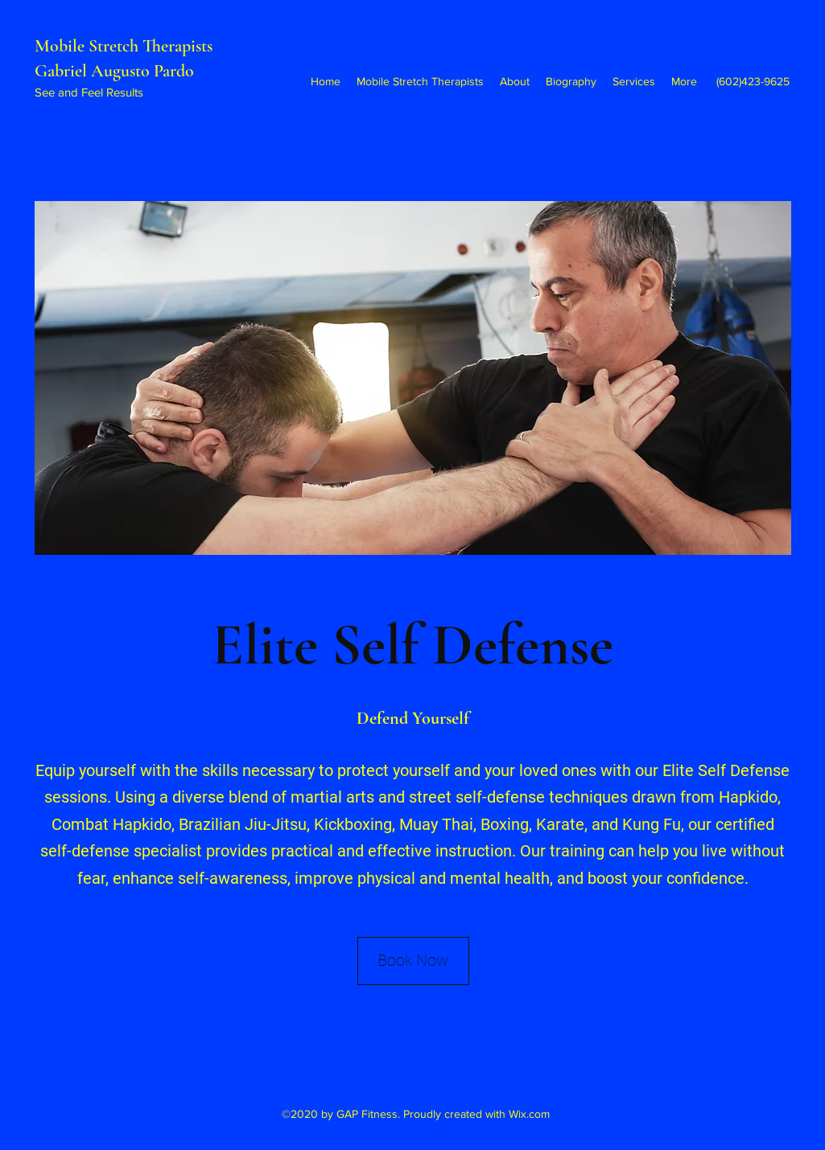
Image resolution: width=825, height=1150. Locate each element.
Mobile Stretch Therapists (126, 45)
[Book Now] (413, 961)
